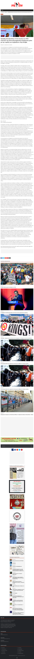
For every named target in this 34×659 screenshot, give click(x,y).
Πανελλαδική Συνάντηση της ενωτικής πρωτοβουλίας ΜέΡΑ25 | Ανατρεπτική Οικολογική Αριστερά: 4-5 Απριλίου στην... (18, 570)
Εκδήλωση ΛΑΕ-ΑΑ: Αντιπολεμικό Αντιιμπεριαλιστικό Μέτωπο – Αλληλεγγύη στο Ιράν (18, 582)
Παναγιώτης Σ (3, 653)
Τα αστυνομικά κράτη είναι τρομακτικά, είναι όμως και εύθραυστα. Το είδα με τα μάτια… (15, 363)
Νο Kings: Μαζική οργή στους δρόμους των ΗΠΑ (8, 287)
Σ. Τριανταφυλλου (20, 653)
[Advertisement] (17, 57)
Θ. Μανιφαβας (20, 649)
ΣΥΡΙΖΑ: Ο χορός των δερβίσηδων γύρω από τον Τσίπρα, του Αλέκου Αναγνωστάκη (18, 590)
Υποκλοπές (14, 563)
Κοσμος (2, 14)
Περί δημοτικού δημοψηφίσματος (17, 566)
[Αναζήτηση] (17, 446)
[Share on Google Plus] (5, 258)
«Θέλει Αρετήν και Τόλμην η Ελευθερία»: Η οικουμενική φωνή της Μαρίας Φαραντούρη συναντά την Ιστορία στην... (18, 613)
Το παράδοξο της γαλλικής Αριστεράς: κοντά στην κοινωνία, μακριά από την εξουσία (14, 312)
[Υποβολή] (31, 446)
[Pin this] (8, 258)
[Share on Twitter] (3, 258)
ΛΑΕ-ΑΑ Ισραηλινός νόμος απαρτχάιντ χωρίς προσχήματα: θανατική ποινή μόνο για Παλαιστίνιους (18, 578)
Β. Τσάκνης (3, 647)
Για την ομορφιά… (15, 593)
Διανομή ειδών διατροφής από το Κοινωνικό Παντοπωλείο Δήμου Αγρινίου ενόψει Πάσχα (18, 597)
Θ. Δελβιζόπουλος (4, 650)
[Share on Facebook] (1, 258)
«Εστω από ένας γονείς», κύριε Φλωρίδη (18, 560)
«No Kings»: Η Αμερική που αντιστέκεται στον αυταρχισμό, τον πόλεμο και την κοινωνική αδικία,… (16, 338)
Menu (2, 10)
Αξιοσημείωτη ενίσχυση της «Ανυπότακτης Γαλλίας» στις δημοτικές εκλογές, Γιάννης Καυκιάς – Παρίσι (17, 414)
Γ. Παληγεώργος (3, 649)
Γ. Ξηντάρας (19, 647)
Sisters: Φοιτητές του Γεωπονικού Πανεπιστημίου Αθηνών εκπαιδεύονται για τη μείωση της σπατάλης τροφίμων (18, 609)
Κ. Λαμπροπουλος (20, 650)
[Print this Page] (10, 258)
